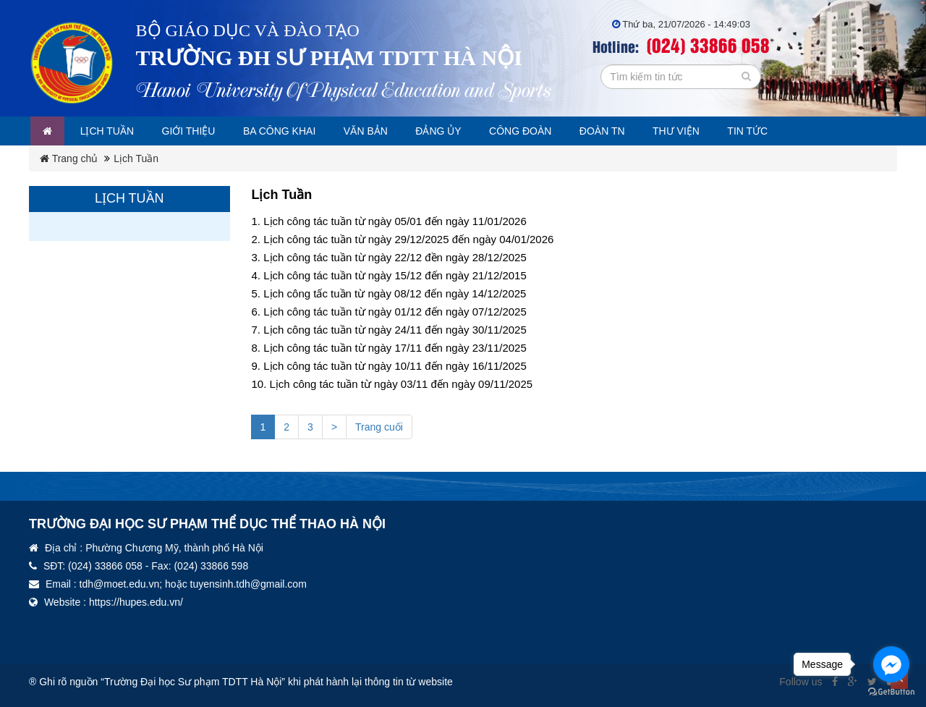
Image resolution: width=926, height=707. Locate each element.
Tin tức (791, 131)
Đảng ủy (465, 131)
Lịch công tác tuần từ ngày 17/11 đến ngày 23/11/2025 (395, 348)
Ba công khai (296, 131)
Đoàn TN (638, 131)
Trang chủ (69, 158)
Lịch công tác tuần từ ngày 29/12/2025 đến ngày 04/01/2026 (408, 239)
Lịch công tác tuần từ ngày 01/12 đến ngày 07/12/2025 (395, 311)
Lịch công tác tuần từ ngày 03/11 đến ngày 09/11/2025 (401, 384)
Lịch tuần (113, 131)
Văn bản (387, 131)
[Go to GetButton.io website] (891, 692)
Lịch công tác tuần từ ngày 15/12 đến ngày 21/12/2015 (395, 275)
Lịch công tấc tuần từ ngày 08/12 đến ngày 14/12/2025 (394, 293)
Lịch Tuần (136, 158)
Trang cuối (379, 427)
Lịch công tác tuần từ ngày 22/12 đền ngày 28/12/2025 (395, 257)
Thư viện (715, 131)
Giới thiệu (199, 131)
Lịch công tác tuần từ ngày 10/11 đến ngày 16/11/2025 (395, 366)
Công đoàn (550, 131)
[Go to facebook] (891, 664)
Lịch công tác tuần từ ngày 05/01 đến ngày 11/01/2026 (395, 221)
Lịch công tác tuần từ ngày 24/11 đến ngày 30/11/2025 (395, 329)
